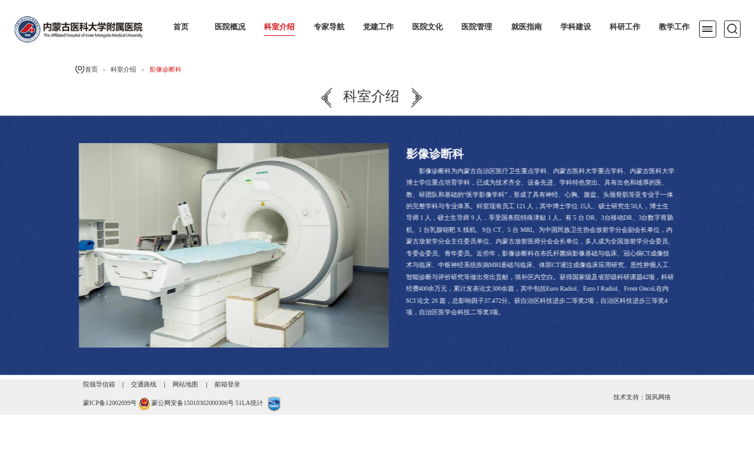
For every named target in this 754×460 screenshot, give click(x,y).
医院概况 (230, 26)
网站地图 (185, 384)
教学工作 (674, 26)
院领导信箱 (99, 384)
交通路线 (144, 384)
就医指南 (526, 26)
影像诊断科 (165, 69)
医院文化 (427, 26)
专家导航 (329, 26)
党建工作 (378, 26)
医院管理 (476, 26)
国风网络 (658, 397)
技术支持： (629, 397)
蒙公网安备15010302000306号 (192, 403)
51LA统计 (249, 403)
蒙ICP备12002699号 (110, 403)
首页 (180, 26)
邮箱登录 (227, 384)
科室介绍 (279, 26)
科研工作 (625, 26)
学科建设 (575, 26)
